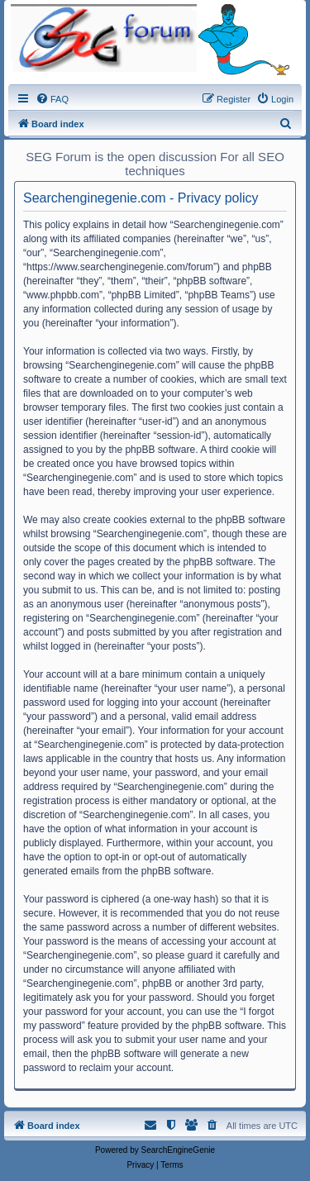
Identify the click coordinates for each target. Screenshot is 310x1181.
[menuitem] (52, 99)
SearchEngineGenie (178, 1150)
